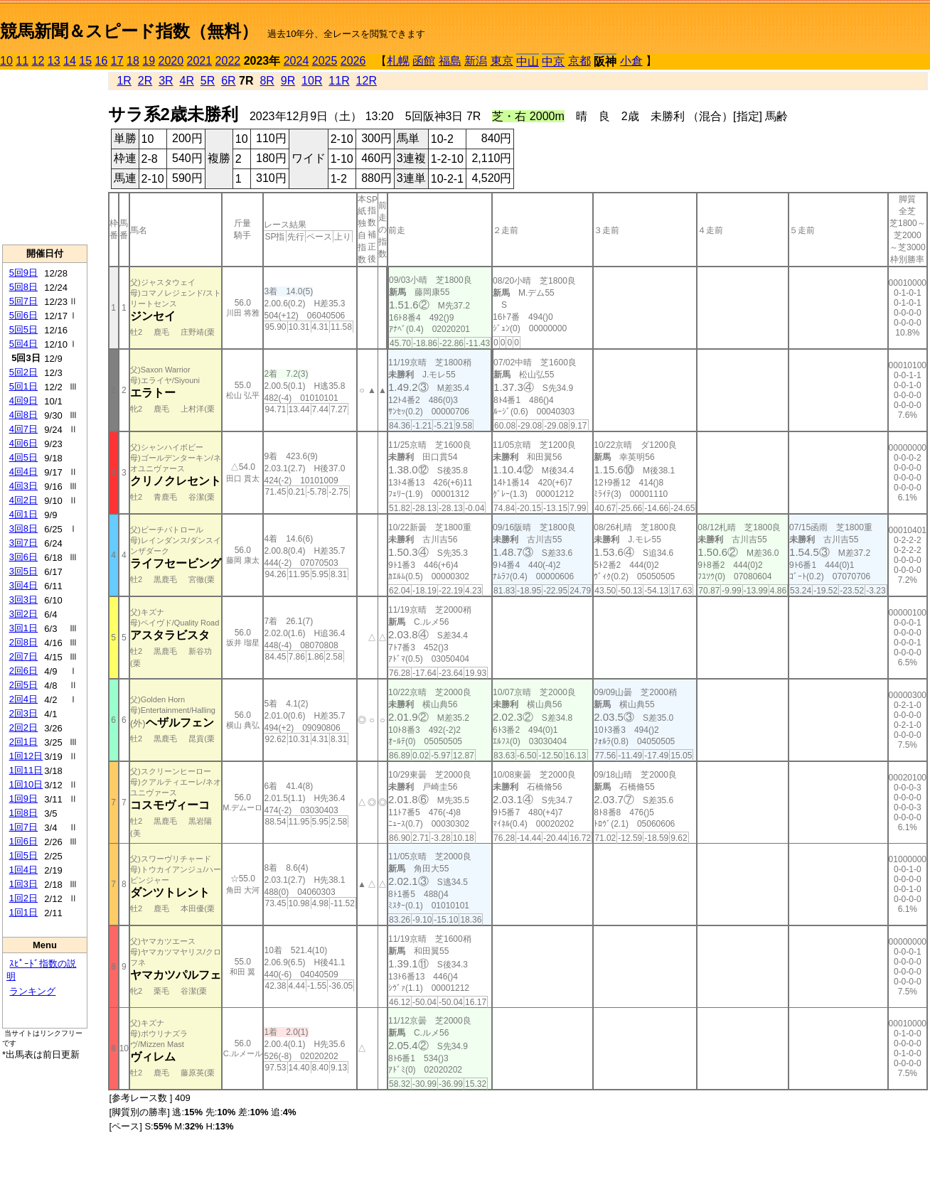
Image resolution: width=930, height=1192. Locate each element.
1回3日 (23, 884)
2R (145, 81)
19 (148, 61)
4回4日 (23, 471)
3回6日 (23, 557)
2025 (325, 61)
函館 (423, 61)
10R (311, 81)
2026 (353, 61)
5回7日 (23, 301)
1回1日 (23, 912)
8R (267, 81)
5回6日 (23, 315)
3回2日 (23, 613)
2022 (228, 61)
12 (38, 61)
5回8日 (23, 286)
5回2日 (23, 372)
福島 (450, 61)
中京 (553, 61)
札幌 (398, 61)
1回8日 (23, 812)
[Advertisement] (44, 157)
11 (22, 61)
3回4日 (23, 585)
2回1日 (23, 741)
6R (228, 81)
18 (133, 61)
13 (54, 61)
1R (124, 81)
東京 (502, 61)
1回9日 (23, 798)
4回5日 (23, 457)
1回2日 (23, 898)
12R (366, 81)
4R (186, 81)
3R (166, 81)
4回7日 (23, 429)
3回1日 (23, 628)
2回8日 (23, 642)
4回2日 (23, 500)
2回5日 (23, 685)
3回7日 (23, 542)
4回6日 (23, 443)
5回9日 (23, 272)
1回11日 (26, 770)
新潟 (475, 61)
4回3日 (23, 485)
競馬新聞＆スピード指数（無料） (129, 31)
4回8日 (23, 414)
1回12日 (26, 756)
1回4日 (23, 869)
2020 (171, 61)
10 (6, 61)
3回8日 (23, 528)
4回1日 (23, 514)
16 (101, 61)
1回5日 (23, 855)
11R (338, 81)
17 (117, 61)
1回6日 (23, 841)
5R (208, 81)
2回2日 (23, 727)
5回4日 (23, 343)
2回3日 (23, 713)
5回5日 (23, 329)
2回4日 (23, 699)
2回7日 (23, 656)
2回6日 (23, 670)
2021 (200, 61)
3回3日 (23, 599)
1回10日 (26, 784)
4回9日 (23, 400)
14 (69, 61)
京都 (579, 61)
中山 (527, 61)
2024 (296, 61)
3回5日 (23, 571)
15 (85, 61)
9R (288, 81)
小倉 (631, 61)
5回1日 (23, 386)
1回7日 (23, 827)
